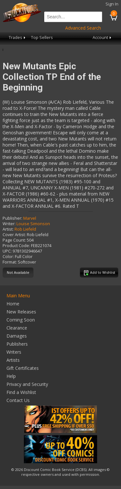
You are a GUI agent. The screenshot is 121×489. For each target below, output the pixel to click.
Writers (13, 352)
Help (11, 376)
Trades (17, 37)
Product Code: (16, 245)
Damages (16, 336)
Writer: (9, 223)
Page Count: (14, 240)
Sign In (112, 4)
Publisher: (12, 218)
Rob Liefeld (25, 229)
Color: (8, 256)
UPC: (7, 251)
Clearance (16, 328)
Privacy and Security (27, 384)
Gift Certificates (22, 368)
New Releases (21, 312)
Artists (13, 360)
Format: (10, 262)
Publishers (17, 344)
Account (102, 37)
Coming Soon (20, 320)
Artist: (8, 229)
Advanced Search (83, 28)
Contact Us (18, 400)
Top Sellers (42, 37)
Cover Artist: (14, 234)
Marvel (29, 218)
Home (12, 304)
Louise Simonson (33, 223)
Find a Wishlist (21, 392)
